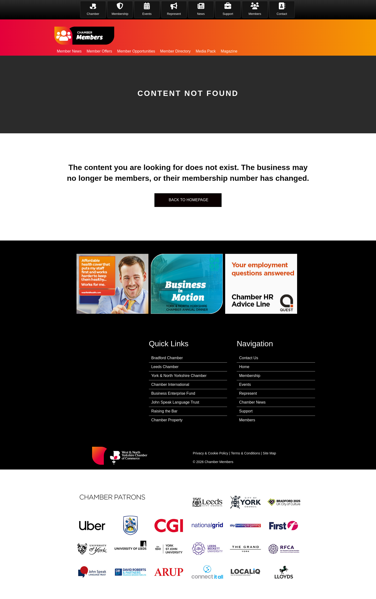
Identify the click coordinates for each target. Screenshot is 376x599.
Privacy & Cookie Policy (210, 453)
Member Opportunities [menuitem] (136, 51)
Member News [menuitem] (69, 51)
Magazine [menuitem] (229, 51)
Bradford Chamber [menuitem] (167, 358)
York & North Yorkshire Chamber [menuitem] (179, 376)
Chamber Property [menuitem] (167, 420)
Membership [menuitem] (249, 376)
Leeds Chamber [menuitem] (165, 367)
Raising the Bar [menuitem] (164, 411)
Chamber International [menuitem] (170, 384)
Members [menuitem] (247, 420)
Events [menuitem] (245, 384)
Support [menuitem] (246, 411)
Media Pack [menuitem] (206, 51)
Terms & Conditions (245, 453)
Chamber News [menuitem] (252, 402)
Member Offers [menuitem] (99, 51)
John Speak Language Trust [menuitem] (175, 402)
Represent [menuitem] (248, 393)
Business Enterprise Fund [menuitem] (173, 393)
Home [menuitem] (244, 367)
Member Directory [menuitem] (175, 51)
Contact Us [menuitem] (248, 358)
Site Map (269, 453)
